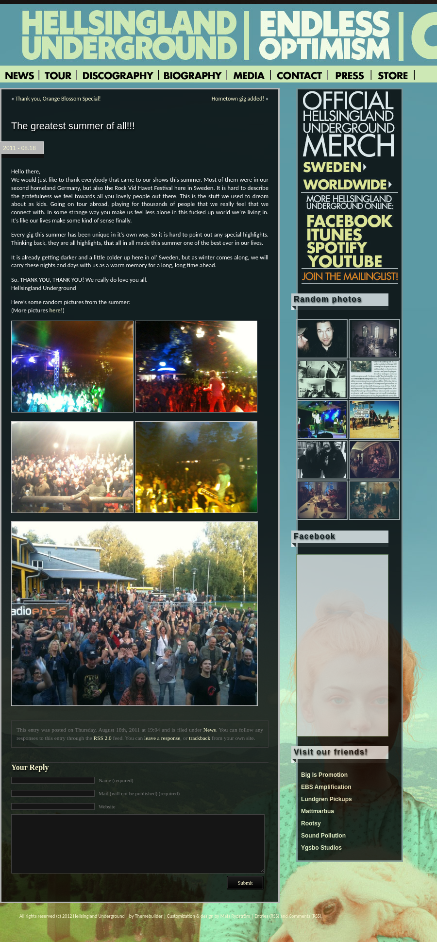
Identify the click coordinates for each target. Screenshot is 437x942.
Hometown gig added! (238, 98)
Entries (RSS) (266, 916)
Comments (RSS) (305, 916)
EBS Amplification (326, 787)
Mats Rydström (235, 916)
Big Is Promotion (324, 774)
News (209, 730)
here (55, 310)
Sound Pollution (323, 835)
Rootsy (311, 823)
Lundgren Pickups (326, 799)
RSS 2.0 (103, 738)
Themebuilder (149, 916)
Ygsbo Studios (321, 847)
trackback (199, 738)
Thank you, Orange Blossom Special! (58, 98)
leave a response (162, 738)
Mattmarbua (317, 811)
